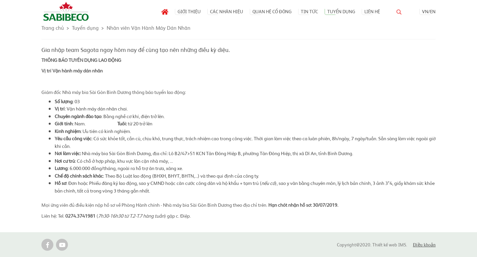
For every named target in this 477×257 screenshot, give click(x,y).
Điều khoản (424, 244)
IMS (402, 244)
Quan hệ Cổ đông (272, 11)
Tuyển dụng (341, 11)
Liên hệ (372, 11)
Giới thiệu (189, 11)
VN (425, 11)
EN (433, 11)
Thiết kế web (384, 244)
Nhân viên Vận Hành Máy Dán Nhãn (148, 27)
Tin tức (309, 11)
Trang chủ (52, 27)
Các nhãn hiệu (226, 11)
